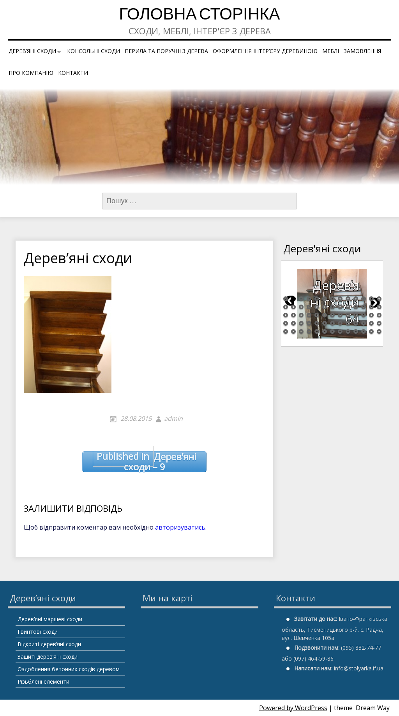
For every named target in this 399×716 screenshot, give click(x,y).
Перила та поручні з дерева (166, 51)
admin (173, 418)
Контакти (73, 72)
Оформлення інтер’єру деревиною (265, 51)
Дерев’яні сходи (32, 51)
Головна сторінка (199, 15)
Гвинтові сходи (38, 631)
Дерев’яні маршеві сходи (50, 619)
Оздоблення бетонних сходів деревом (69, 669)
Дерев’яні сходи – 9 (144, 462)
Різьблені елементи (43, 681)
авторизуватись (180, 527)
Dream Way (373, 708)
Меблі (330, 51)
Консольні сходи (93, 51)
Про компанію (31, 72)
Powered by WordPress (293, 708)
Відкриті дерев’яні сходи (49, 644)
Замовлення (362, 51)
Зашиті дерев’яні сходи (48, 656)
